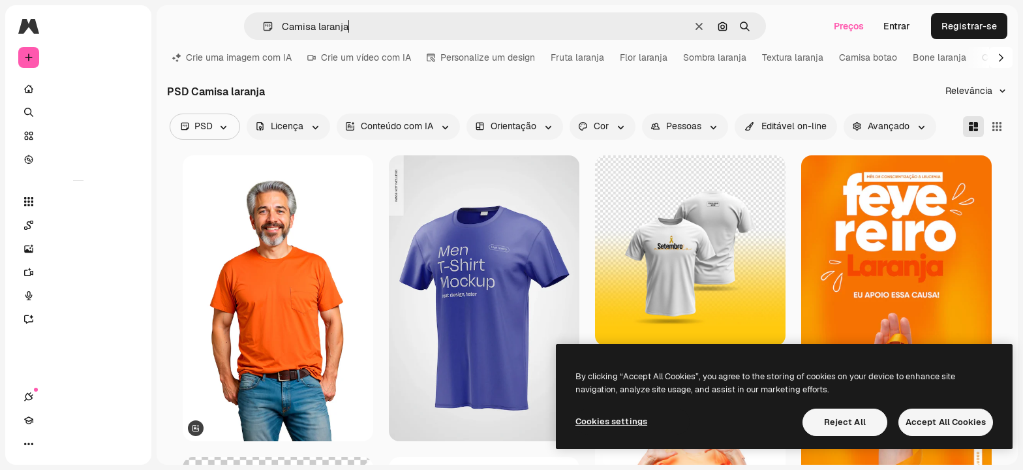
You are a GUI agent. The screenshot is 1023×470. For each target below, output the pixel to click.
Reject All (845, 422)
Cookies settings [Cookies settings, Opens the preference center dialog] (611, 421)
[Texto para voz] (78, 295)
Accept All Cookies (946, 422)
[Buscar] (78, 112)
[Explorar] (78, 159)
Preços (849, 26)
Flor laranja (643, 57)
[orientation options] (514, 127)
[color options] (602, 127)
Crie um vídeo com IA (359, 57)
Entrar (896, 26)
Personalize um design (481, 57)
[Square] (996, 126)
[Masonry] (973, 126)
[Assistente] (78, 319)
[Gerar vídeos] (78, 272)
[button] (263, 26)
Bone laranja (939, 57)
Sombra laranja (714, 57)
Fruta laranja (577, 57)
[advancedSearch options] (890, 127)
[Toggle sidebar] (127, 26)
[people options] (685, 127)
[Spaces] (78, 225)
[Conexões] (28, 443)
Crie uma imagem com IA (232, 57)
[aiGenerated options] (398, 127)
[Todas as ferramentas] (78, 201)
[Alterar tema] (75, 443)
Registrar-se (969, 26)
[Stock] (78, 135)
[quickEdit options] (786, 127)
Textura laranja (792, 57)
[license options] (288, 127)
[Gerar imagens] (78, 248)
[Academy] (52, 443)
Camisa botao (868, 57)
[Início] (78, 88)
